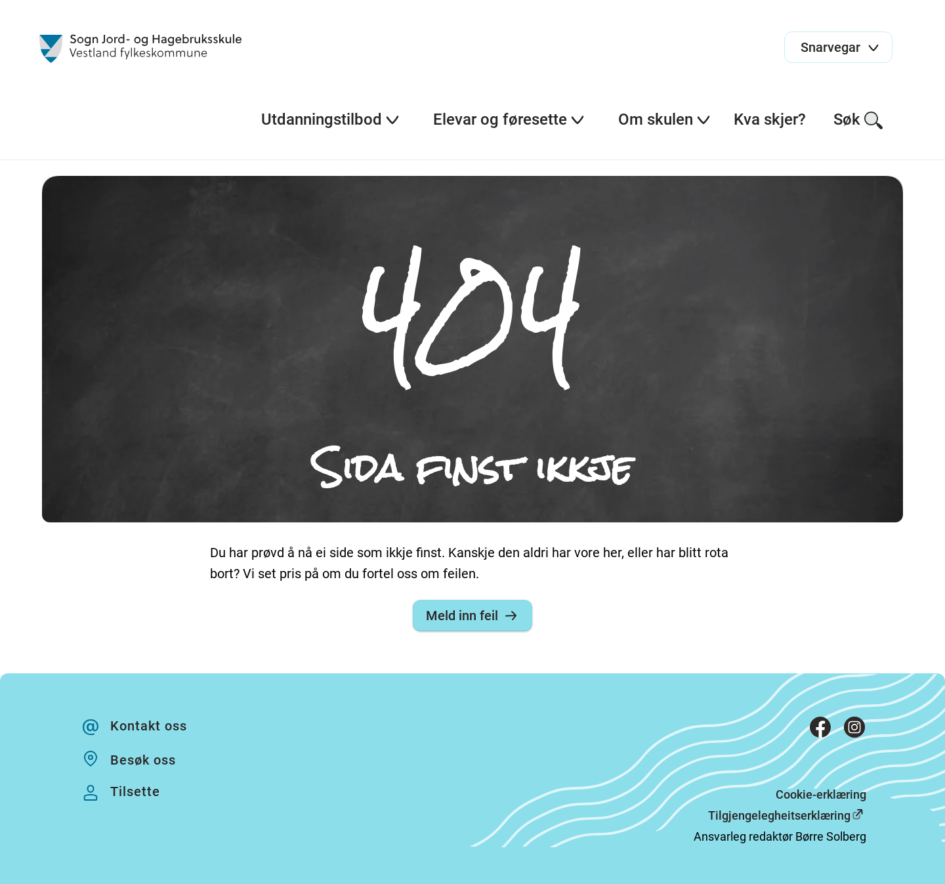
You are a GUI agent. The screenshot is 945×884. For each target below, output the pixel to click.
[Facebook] (820, 730)
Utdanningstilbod (330, 119)
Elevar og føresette (509, 119)
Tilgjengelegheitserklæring (779, 815)
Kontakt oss (148, 726)
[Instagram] (854, 730)
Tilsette (135, 791)
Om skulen (664, 119)
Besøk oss (143, 760)
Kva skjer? (770, 119)
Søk (858, 120)
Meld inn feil (472, 615)
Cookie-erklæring (821, 794)
